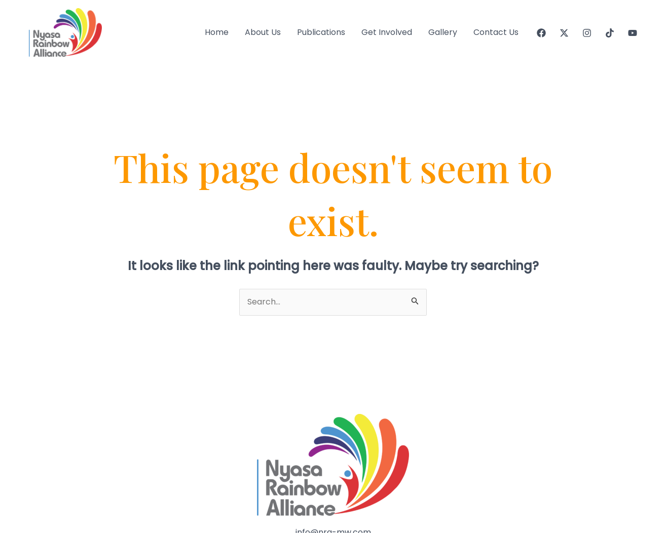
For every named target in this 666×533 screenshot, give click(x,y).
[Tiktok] (609, 32)
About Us (263, 32)
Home (217, 32)
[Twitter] (564, 32)
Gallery (442, 32)
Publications (321, 32)
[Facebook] (541, 32)
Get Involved (386, 32)
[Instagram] (586, 32)
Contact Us (496, 32)
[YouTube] (632, 32)
